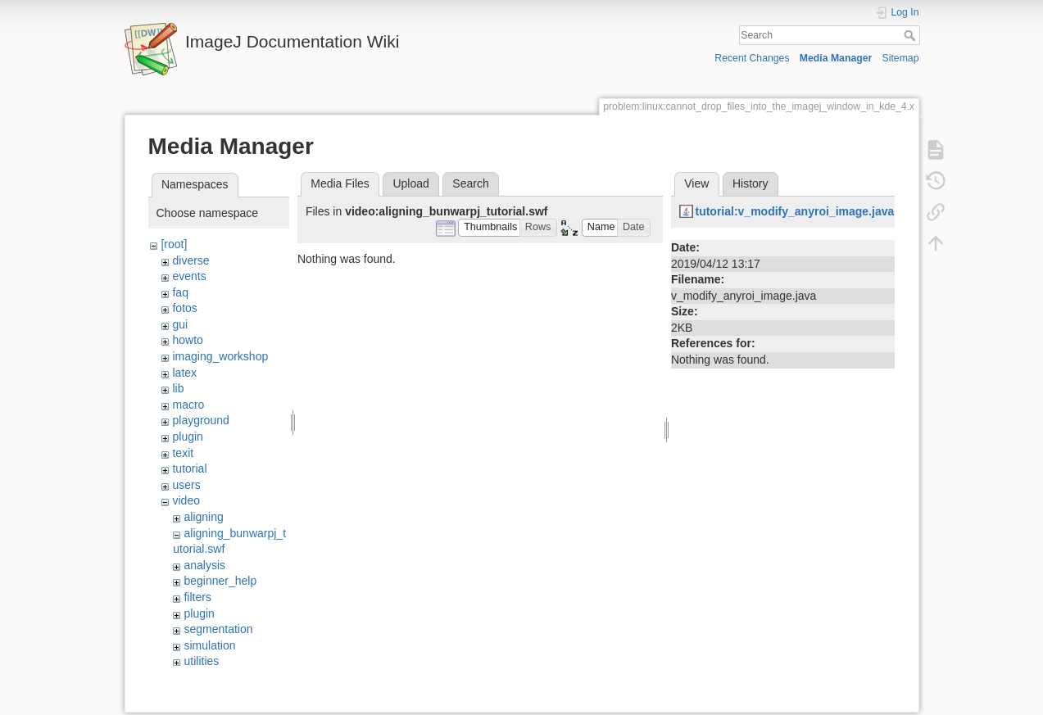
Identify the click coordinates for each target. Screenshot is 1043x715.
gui (180, 324)
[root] (174, 244)
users (186, 484)
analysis (204, 565)
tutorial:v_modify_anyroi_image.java (794, 211)
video (185, 500)
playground (200, 420)
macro (188, 404)
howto (187, 339)
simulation (209, 645)
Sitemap (900, 58)
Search (911, 35)
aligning (203, 516)
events (189, 276)
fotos (184, 308)
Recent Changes (751, 58)
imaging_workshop (220, 356)
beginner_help (220, 580)
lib (178, 388)
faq (180, 292)
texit (182, 452)
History (750, 183)
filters (197, 597)
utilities (201, 660)
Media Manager (836, 58)
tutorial (189, 468)
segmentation (218, 629)
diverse (190, 260)
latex (184, 372)
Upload (410, 183)
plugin (187, 436)
